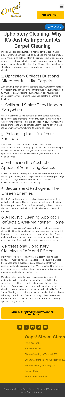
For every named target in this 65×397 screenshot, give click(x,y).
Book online (54, 27)
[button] (62, 6)
